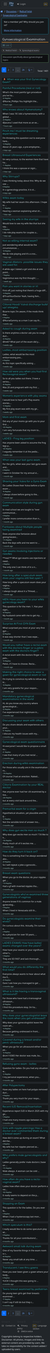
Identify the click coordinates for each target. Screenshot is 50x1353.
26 (23, 69)
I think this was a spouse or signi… (20, 168)
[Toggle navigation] (5, 4)
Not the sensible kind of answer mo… (21, 822)
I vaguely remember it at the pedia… (21, 451)
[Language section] (45, 4)
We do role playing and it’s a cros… (20, 253)
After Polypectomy (14, 1085)
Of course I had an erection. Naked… (21, 776)
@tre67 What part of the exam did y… (21, 341)
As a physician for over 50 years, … (20, 934)
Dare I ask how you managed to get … (21, 983)
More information (13, 30)
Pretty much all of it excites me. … (19, 843)
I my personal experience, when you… (21, 1077)
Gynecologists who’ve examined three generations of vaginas (25, 896)
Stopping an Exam (14, 1203)
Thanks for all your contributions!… (20, 1238)
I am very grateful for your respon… (20, 688)
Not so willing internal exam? (20, 240)
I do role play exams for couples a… (20, 232)
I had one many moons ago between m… (23, 1119)
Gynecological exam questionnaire (24, 742)
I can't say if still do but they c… (18, 1302)
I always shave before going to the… (21, 494)
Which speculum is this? (17, 1225)
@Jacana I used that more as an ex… (21, 122)
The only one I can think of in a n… (20, 567)
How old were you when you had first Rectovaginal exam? (25, 373)
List (5, 45)
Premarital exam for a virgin (19, 809)
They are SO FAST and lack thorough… (21, 958)
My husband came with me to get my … (22, 615)
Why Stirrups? (11, 176)
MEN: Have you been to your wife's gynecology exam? (23, 601)
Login (21, 4)
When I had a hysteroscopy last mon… (22, 1216)
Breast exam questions (16, 873)
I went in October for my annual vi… (20, 472)
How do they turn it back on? (20, 851)
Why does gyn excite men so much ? (25, 830)
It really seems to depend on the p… (20, 1195)
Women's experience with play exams (25, 395)
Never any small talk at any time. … (20, 1259)
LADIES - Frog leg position (18, 438)
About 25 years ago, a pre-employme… (22, 146)
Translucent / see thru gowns (20, 1267)
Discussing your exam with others (23, 720)
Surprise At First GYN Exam (19, 623)
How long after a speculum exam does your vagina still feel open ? (23, 576)
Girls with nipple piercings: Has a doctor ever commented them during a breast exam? (25, 1131)
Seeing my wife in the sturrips (20, 219)
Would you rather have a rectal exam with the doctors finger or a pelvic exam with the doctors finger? (25, 648)
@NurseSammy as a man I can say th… (22, 320)
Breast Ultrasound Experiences (22, 155)
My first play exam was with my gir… (20, 408)
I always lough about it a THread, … (20, 591)
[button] (30, 69)
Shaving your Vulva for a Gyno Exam (25, 481)
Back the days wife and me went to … (21, 542)
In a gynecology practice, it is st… (19, 189)
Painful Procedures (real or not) (21, 88)
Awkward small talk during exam (22, 1246)
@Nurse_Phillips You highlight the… (20, 101)
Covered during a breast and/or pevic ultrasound (22, 1041)
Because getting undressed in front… (21, 1031)
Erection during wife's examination (23, 763)
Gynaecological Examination (15, 15)
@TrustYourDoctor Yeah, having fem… (21, 296)
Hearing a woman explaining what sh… (22, 211)
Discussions (11, 11)
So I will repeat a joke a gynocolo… (20, 864)
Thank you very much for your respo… (22, 1098)
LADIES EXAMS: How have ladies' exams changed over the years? (22, 944)
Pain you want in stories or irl (20, 286)
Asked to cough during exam (20, 328)
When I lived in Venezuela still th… (19, 910)
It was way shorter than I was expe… (21, 636)
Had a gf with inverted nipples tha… (20, 886)
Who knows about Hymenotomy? (23, 109)
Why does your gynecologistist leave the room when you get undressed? (25, 1017)
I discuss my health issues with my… (20, 733)
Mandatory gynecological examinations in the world (18, 697)
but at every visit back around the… (20, 800)
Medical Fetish (25, 11)
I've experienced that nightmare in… (21, 712)
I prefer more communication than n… (22, 518)
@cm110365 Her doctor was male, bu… (22, 1055)
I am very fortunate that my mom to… (21, 430)
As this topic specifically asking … (19, 363)
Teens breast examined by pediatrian (25, 1289)
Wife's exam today (13, 198)
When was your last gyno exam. (22, 460)
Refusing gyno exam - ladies (19, 1064)
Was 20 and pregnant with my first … (21, 387)
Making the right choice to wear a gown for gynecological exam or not (24, 673)
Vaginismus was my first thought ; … (21, 278)
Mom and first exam (15, 417)
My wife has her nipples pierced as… (21, 1146)
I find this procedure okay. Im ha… (20, 1007)
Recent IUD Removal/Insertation (22, 1106)
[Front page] (1, 11)
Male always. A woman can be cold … (21, 1171)
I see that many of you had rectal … (20, 755)
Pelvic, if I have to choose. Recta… (19, 663)
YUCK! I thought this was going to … (20, 1280)
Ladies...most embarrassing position (25, 350)
